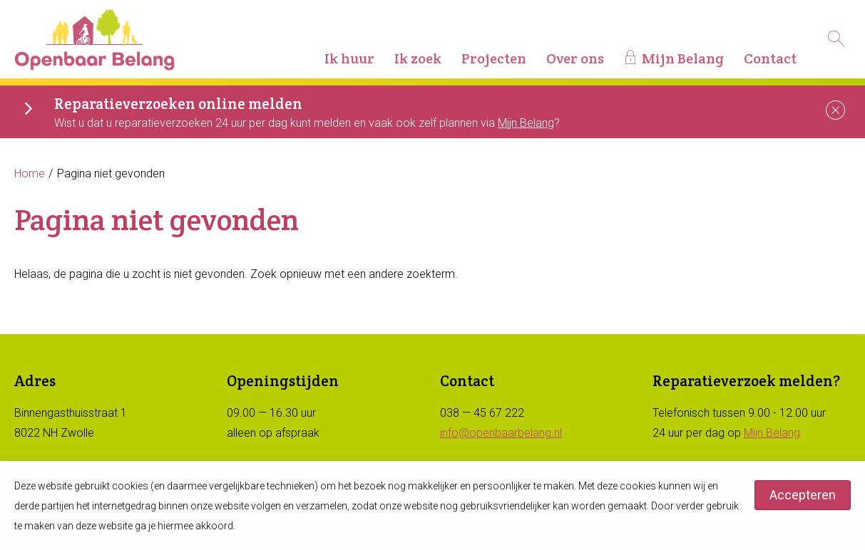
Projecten (493, 58)
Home (29, 173)
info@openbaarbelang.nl (501, 433)
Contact (770, 58)
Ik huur (349, 58)
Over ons (575, 58)
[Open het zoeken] (836, 39)
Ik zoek (417, 58)
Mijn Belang (683, 58)
